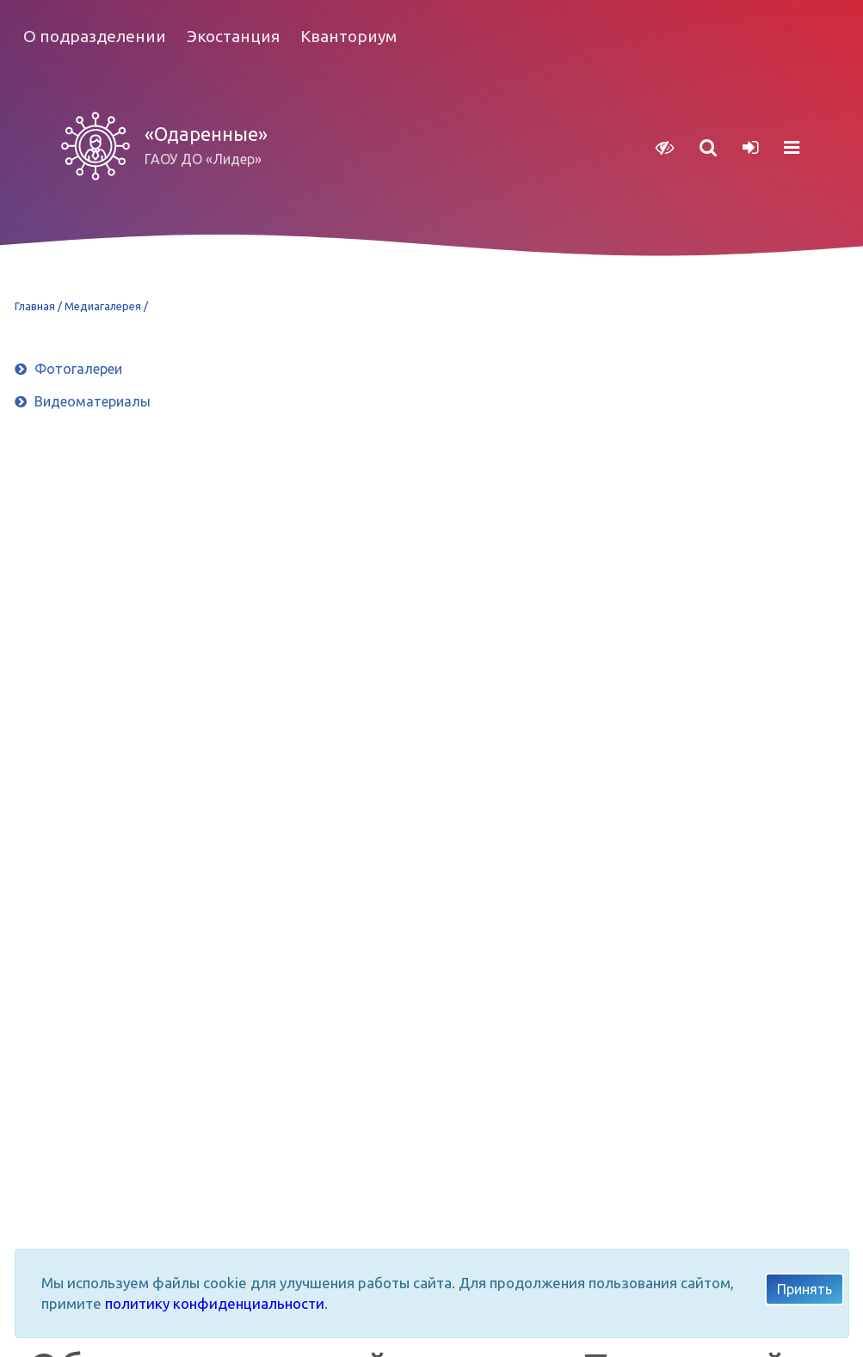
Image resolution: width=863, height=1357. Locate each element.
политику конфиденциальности (214, 1303)
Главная (36, 306)
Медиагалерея (104, 306)
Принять (804, 1289)
